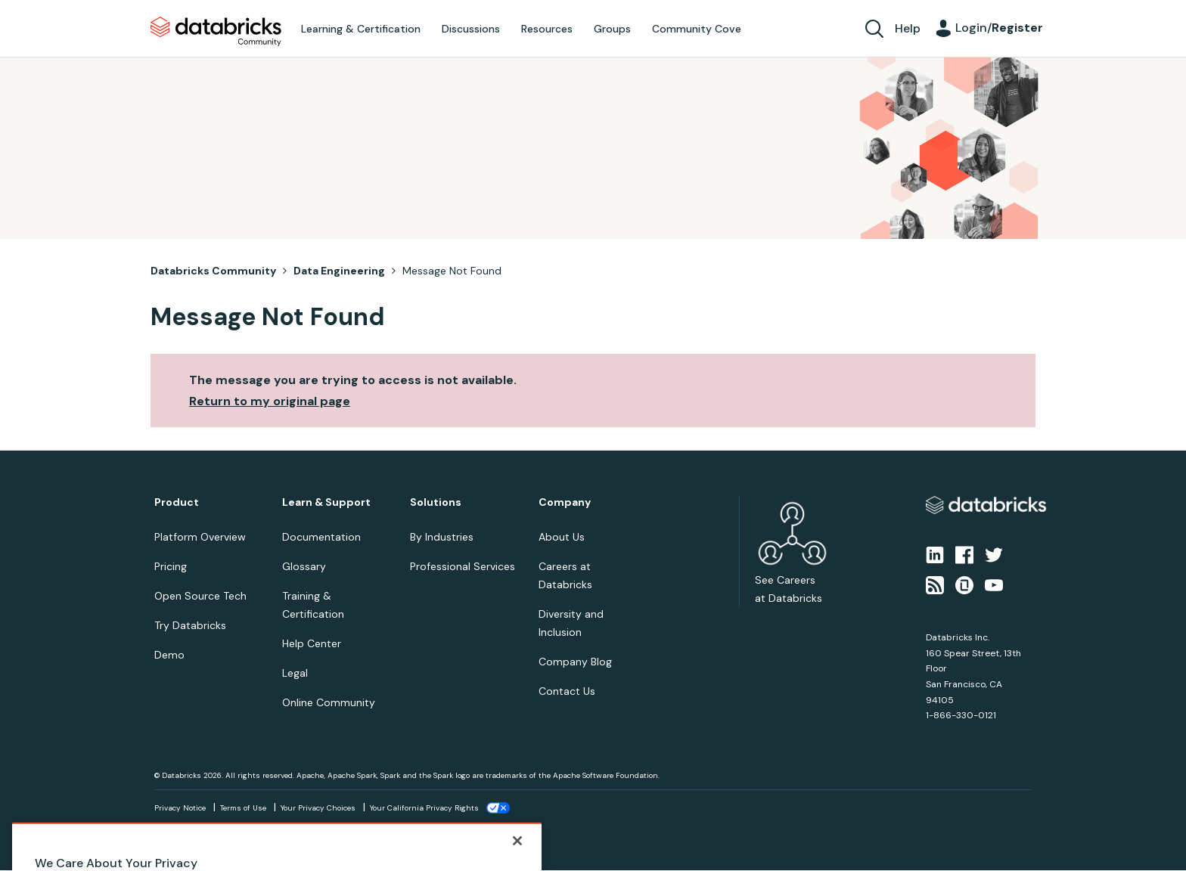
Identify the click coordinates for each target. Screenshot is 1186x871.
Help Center (311, 643)
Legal (295, 673)
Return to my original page (269, 401)
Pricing (170, 566)
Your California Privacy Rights (424, 808)
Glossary (304, 566)
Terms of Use (243, 808)
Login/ (999, 28)
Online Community (328, 702)
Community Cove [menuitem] (696, 29)
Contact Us (567, 691)
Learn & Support (326, 502)
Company (565, 502)
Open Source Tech (200, 596)
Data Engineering (339, 270)
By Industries (441, 537)
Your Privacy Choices (318, 808)
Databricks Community (216, 32)
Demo (169, 655)
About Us (562, 537)
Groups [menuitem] (612, 29)
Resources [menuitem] (547, 29)
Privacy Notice (180, 808)
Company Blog (575, 661)
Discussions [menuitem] (471, 29)
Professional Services (462, 566)
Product (176, 502)
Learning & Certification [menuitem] (361, 29)
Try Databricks (190, 625)
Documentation (321, 537)
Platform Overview (200, 537)
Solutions (435, 502)
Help (908, 28)
